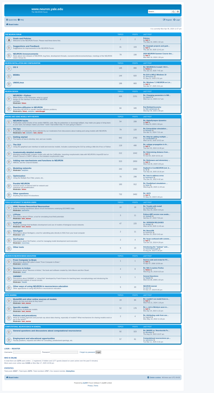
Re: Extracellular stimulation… (155, 129)
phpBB (85, 383)
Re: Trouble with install (152, 206)
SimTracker (18, 239)
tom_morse (38, 133)
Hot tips (17, 129)
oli (146, 170)
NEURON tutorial (150, 286)
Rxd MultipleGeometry (152, 107)
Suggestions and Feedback (26, 46)
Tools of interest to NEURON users (20, 202)
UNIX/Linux (18, 82)
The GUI (17, 144)
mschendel (150, 208)
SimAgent (18, 231)
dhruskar (149, 332)
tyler (23, 235)
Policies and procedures (24, 315)
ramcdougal (40, 111)
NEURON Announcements (25, 54)
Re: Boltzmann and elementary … (156, 160)
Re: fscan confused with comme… (157, 239)
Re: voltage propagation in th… (155, 144)
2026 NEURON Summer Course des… (158, 54)
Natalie (24, 282)
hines (148, 69)
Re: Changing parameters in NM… (157, 95)
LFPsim (16, 214)
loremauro (149, 177)
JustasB (149, 216)
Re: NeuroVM (148, 231)
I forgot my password (87, 352)
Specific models (20, 307)
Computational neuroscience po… (157, 338)
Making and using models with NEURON (22, 117)
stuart (24, 272)
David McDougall (152, 249)
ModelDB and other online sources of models (35, 299)
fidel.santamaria (152, 109)
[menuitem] (21, 20)
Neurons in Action (21, 268)
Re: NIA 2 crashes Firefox (153, 268)
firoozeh (149, 130)
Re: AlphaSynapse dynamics (154, 120)
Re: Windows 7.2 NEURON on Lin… (157, 82)
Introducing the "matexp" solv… (156, 247)
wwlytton (31, 111)
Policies (146, 38)
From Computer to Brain (24, 260)
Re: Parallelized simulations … (155, 183)
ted (147, 40)
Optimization (19, 176)
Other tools (18, 247)
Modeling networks (22, 168)
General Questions (150, 276)
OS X (15, 67)
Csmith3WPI (150, 139)
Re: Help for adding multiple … (155, 137)
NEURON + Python (22, 95)
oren (147, 288)
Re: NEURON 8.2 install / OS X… (156, 67)
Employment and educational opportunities (34, 338)
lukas (148, 185)
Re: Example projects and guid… (156, 46)
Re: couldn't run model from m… (156, 299)
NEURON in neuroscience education (20, 256)
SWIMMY (17, 276)
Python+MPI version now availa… (156, 214)
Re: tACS (147, 193)
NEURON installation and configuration (22, 63)
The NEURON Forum (13, 34)
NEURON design (11, 91)
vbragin (148, 224)
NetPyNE (17, 223)
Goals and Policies (22, 38)
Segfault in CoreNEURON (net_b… (157, 168)
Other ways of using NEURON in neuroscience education (40, 286)
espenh (148, 97)
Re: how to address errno (153, 176)
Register (16, 349)
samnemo (25, 210)
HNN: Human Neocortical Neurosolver (31, 206)
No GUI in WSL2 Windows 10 (154, 75)
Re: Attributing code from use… (156, 315)
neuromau (25, 243)
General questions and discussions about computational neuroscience (47, 331)
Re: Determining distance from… (156, 152)
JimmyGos (150, 76)
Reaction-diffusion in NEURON (28, 107)
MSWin (16, 75)
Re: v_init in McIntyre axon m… (155, 307)
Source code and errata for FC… (156, 260)
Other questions (21, 193)
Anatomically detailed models (27, 152)
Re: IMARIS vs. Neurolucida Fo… (156, 330)
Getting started (20, 137)
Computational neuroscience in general (23, 327)
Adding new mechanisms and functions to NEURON (38, 160)
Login (6, 349)
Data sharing (11, 295)
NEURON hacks (20, 121)
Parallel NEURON (21, 183)
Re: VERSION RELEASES (153, 222)
